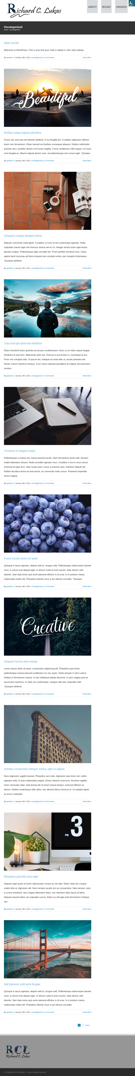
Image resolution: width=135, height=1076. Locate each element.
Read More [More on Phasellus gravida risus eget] (87, 909)
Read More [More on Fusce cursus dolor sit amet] (87, 586)
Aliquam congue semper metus (23, 235)
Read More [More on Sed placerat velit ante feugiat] (87, 1012)
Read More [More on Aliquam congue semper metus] (87, 268)
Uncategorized (37, 57)
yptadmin (9, 57)
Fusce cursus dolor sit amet (21, 558)
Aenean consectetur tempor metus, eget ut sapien (34, 769)
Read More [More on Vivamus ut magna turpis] (87, 483)
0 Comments (49, 57)
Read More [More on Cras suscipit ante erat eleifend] (87, 376)
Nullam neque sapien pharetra (22, 132)
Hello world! (11, 43)
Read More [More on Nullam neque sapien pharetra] (87, 161)
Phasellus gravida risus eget (21, 876)
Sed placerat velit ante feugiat (22, 984)
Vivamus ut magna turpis (19, 450)
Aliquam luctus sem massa (20, 661)
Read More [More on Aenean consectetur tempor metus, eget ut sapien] (87, 801)
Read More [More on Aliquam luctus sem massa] (87, 694)
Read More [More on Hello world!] (87, 57)
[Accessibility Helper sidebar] (132, 3)
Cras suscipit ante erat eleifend (23, 343)
